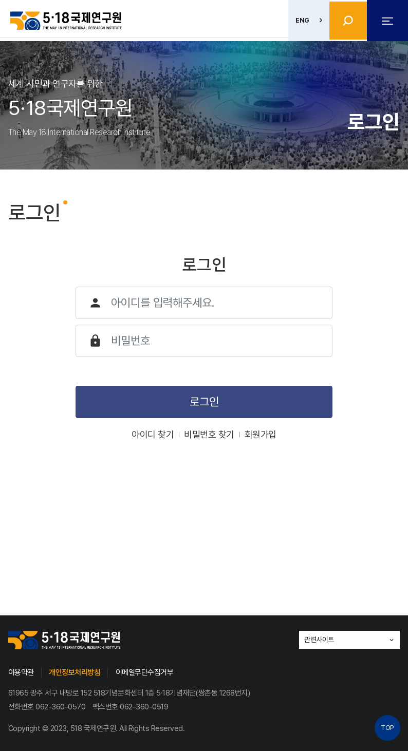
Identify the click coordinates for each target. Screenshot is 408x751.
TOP (387, 727)
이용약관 (21, 672)
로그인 (204, 401)
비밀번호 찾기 (209, 434)
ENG (299, 20)
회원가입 (260, 434)
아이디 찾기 (153, 434)
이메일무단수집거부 (145, 672)
